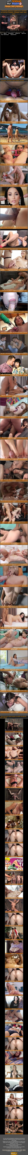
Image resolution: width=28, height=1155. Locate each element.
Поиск (13, 6)
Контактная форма (6, 1150)
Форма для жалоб (15, 1150)
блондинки (11, 33)
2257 (21, 1150)
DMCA (24, 1150)
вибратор (17, 33)
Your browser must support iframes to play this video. (14, 23)
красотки (24, 33)
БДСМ (5, 33)
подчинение (13, 34)
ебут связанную (5, 34)
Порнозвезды (19, 6)
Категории (8, 6)
